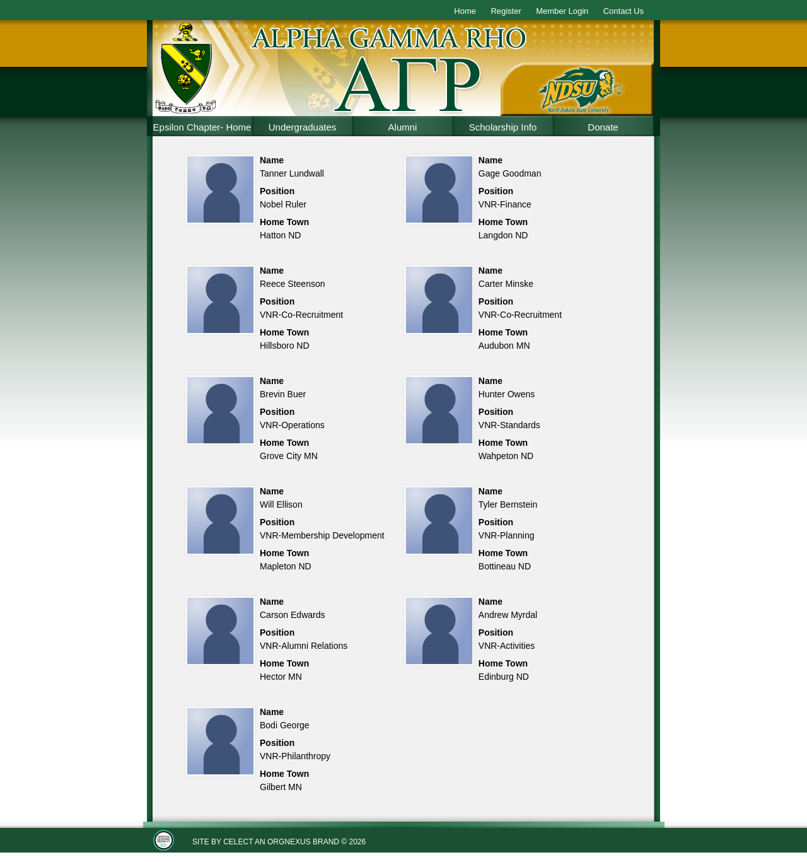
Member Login (562, 11)
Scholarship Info (503, 127)
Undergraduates (303, 127)
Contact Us (623, 11)
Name (272, 160)
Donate (603, 127)
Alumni (402, 127)
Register (506, 11)
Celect (238, 841)
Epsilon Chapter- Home (202, 127)
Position (277, 191)
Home (465, 11)
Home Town (284, 222)
